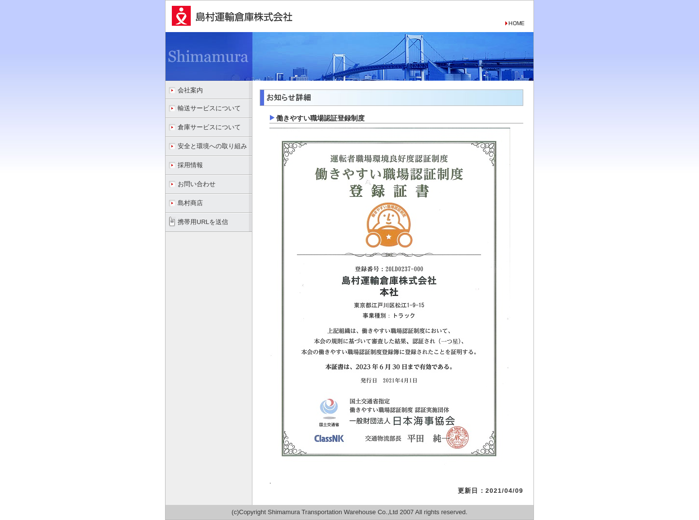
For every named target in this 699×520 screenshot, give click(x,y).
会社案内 (190, 90)
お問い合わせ (197, 184)
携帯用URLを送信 (203, 221)
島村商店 (190, 203)
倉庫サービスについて (209, 127)
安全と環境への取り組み (212, 146)
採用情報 (190, 165)
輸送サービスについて (209, 108)
